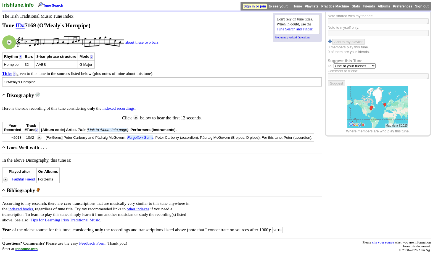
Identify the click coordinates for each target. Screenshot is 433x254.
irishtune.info (18, 5)
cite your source (383, 242)
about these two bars (141, 42)
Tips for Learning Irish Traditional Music (65, 220)
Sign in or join (255, 6)
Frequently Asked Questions (292, 37)
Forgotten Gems (140, 137)
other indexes (138, 208)
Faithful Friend (23, 179)
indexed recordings (118, 108)
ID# (20, 25)
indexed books (21, 208)
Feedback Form (92, 243)
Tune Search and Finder (294, 29)
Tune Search (53, 5)
